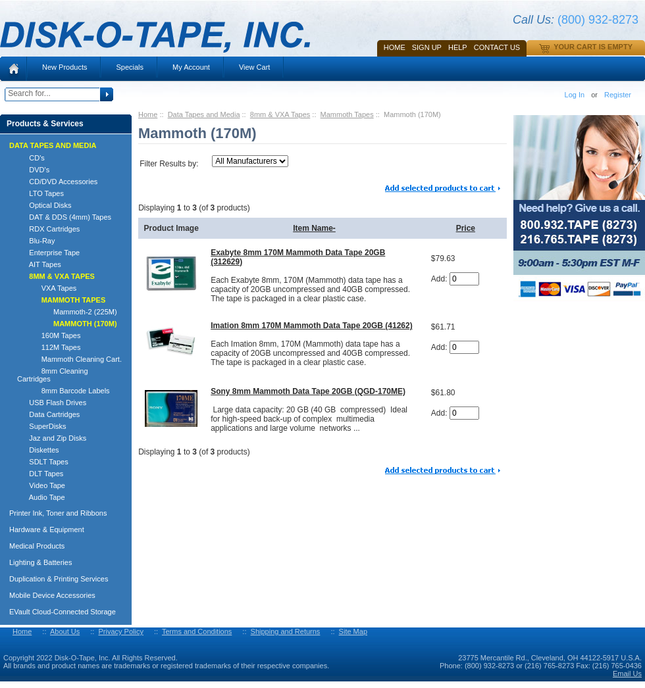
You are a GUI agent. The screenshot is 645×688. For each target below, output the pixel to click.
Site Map (353, 631)
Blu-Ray (36, 241)
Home (394, 47)
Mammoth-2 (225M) (67, 312)
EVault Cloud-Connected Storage (62, 612)
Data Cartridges (48, 414)
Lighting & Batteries (40, 562)
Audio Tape (41, 497)
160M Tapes (48, 335)
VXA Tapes (46, 288)
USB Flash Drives (51, 402)
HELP (457, 47)
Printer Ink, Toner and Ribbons (58, 513)
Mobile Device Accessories (52, 595)
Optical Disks (44, 205)
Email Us (627, 673)
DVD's (33, 170)
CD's (31, 158)
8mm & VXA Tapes (280, 114)
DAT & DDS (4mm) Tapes (64, 217)
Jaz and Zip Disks (51, 438)
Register (617, 95)
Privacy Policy (120, 631)
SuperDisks (41, 426)
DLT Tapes (40, 474)
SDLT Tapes (42, 462)
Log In (575, 95)
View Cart (254, 67)
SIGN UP (427, 47)
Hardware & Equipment (46, 529)
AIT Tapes (39, 264)
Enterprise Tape (48, 253)
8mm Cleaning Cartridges (52, 375)
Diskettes (38, 450)
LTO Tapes (40, 193)
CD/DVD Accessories (57, 181)
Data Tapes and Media (204, 114)
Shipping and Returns (286, 631)
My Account (191, 67)
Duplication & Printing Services (58, 579)
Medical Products (36, 546)
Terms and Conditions (197, 631)
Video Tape (41, 485)
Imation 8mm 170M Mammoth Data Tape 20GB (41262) (312, 325)
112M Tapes (48, 347)
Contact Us (497, 47)
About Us (65, 631)
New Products (64, 67)
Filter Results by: (169, 163)
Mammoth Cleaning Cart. (69, 359)
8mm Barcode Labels (63, 391)
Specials (129, 67)
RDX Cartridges (48, 229)
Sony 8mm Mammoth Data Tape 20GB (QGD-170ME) (308, 391)
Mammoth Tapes (347, 114)
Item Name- (314, 228)
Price (465, 228)
